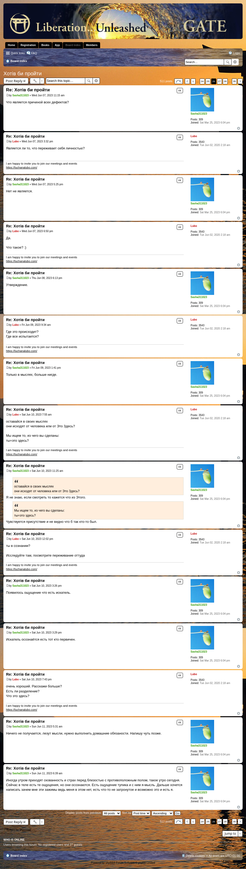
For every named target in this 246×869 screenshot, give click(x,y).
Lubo (194, 136)
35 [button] (234, 81)
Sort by (136, 812)
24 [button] (202, 81)
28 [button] (225, 81)
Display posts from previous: (93, 812)
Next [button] (240, 81)
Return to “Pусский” (19, 829)
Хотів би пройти (22, 73)
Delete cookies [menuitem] (195, 855)
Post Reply (14, 81)
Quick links (18, 53)
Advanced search (235, 62)
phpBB (109, 862)
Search (228, 62)
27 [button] (219, 81)
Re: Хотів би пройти (28, 89)
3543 (201, 142)
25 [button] (208, 81)
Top (238, 128)
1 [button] (193, 81)
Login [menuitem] (236, 53)
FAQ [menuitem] (34, 53)
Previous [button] (187, 81)
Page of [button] (178, 81)
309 (201, 119)
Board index (18, 855)
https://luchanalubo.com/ (21, 167)
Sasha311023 (199, 113)
